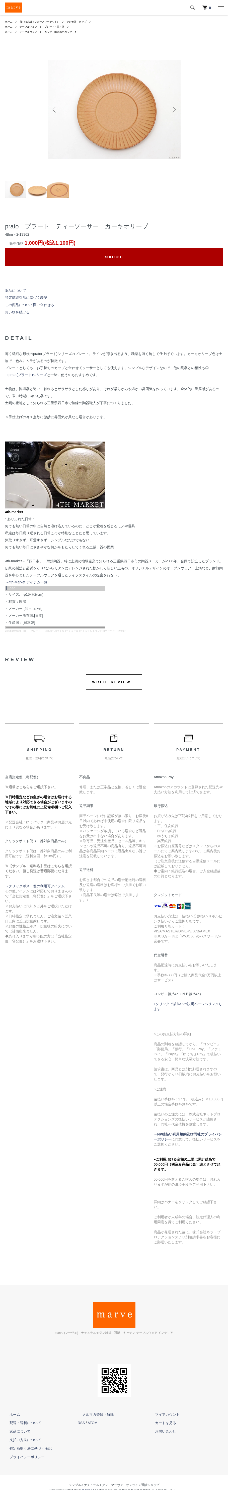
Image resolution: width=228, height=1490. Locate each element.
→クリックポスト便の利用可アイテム (35, 886)
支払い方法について (21, 1440)
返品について (15, 291)
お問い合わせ (160, 1431)
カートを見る (160, 1423)
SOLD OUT (114, 257)
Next (173, 109)
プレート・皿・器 (61, 26)
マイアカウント (162, 1415)
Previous (55, 109)
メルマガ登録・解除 (93, 1415)
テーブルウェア (31, 26)
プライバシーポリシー (22, 1457)
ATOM (92, 1423)
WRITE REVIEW (111, 682)
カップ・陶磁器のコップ (66, 32)
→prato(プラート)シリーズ (26, 375)
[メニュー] (220, 7)
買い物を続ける (17, 312)
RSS (81, 1423)
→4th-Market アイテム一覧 (26, 582)
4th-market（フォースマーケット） (44, 21)
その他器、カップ (88, 21)
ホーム (9, 21)
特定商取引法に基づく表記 (26, 298)
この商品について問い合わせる (29, 305)
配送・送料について (21, 1423)
